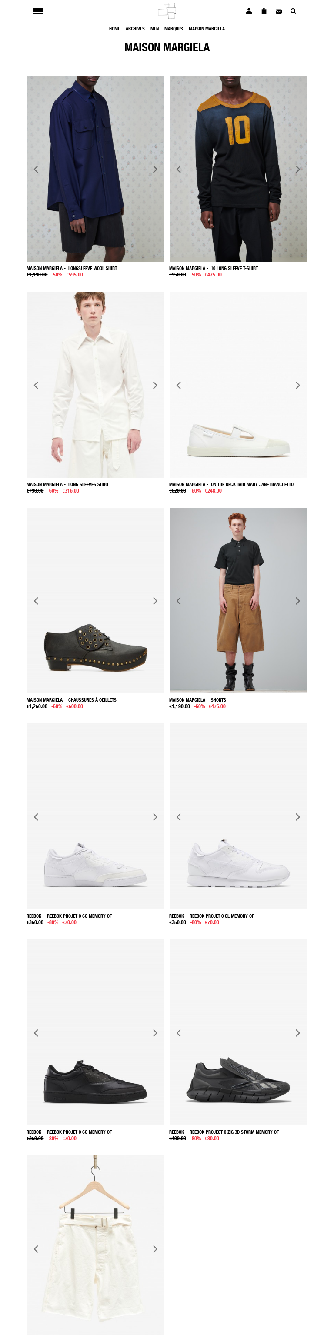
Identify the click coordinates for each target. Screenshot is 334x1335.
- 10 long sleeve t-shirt (213, 268)
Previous (36, 169)
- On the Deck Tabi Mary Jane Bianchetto (231, 484)
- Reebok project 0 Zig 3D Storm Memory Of (224, 1132)
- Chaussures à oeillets (72, 699)
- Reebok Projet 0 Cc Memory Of (69, 916)
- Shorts (197, 699)
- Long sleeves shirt (68, 484)
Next (155, 169)
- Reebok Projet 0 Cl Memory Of (211, 916)
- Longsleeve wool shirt (72, 268)
